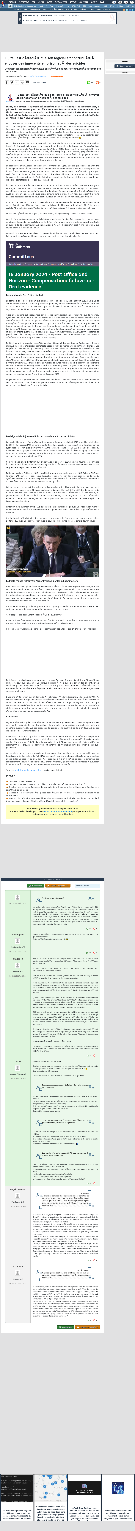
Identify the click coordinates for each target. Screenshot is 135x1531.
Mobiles (120, 6)
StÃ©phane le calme (37, 76)
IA (46, 6)
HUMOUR (106, 9)
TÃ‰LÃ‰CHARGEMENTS (59, 9)
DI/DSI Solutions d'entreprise (25, 6)
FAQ (33, 2)
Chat (49, 2)
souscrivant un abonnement (58, 811)
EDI (84, 6)
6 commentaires (56, 77)
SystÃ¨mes (130, 6)
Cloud (40, 6)
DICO (98, 9)
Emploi (73, 2)
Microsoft (59, 6)
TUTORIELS (17, 9)
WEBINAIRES (35, 9)
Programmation (94, 6)
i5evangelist (18, 935)
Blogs (41, 2)
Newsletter (61, 2)
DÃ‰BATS (84, 9)
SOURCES (74, 9)
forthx (18, 1061)
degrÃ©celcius (18, 1189)
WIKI (92, 9)
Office (112, 6)
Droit (94, 2)
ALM (51, 6)
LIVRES (44, 9)
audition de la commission (28, 770)
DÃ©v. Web (76, 6)
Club (101, 2)
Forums (12, 2)
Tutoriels (24, 2)
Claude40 (18, 959)
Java (67, 6)
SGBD (105, 6)
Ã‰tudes (83, 2)
